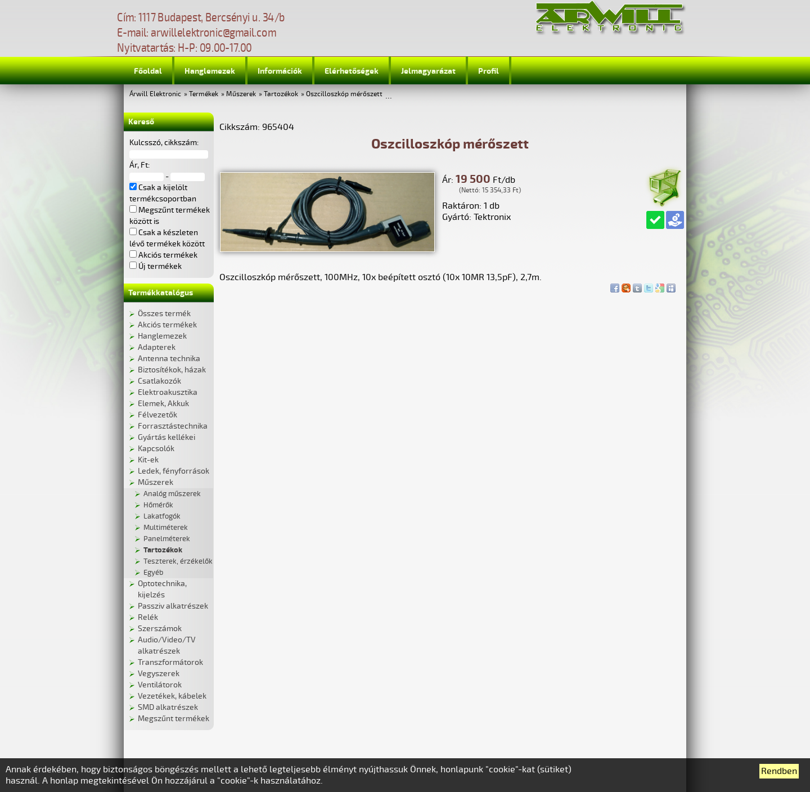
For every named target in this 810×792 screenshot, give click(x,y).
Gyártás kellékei (166, 437)
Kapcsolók (156, 448)
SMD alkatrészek (168, 707)
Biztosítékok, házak (172, 370)
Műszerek (241, 94)
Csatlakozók (159, 381)
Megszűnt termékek (173, 718)
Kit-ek (148, 460)
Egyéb (153, 572)
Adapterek (157, 347)
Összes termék (164, 313)
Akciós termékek (167, 325)
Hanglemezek (209, 71)
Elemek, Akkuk (163, 403)
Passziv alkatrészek (173, 606)
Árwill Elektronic (155, 94)
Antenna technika (169, 358)
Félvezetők (157, 415)
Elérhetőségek (352, 71)
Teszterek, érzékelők (178, 561)
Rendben (779, 771)
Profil (488, 71)
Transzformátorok (170, 662)
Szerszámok (160, 628)
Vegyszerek (158, 673)
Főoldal (148, 71)
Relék (148, 617)
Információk (280, 71)
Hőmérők (158, 505)
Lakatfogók (162, 516)
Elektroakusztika (167, 392)
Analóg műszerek (172, 493)
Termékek (203, 94)
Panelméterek (166, 538)
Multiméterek (165, 527)
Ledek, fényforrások (173, 471)
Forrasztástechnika (173, 426)
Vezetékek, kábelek (172, 696)
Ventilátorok (160, 685)
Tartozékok (281, 94)
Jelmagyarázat (428, 71)
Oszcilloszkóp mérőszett (344, 94)
